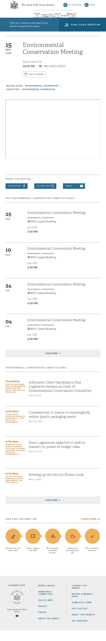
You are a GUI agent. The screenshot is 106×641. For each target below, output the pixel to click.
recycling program (15, 459)
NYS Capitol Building (43, 232)
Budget (42, 617)
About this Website (83, 625)
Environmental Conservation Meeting (56, 223)
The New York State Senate (38, 7)
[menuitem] (16, 18)
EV (17, 493)
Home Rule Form (82, 613)
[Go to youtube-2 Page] (17, 626)
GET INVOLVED (80, 631)
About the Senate (48, 629)
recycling (10, 431)
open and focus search (92, 18)
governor (10, 461)
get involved (75, 7)
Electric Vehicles (14, 487)
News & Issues (16, 19)
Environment (12, 433)
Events (65, 19)
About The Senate (81, 19)
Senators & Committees (32, 19)
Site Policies (79, 619)
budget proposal (14, 457)
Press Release (13, 391)
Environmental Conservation (41, 96)
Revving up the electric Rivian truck (56, 485)
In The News (12, 422)
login (92, 7)
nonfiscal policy (14, 455)
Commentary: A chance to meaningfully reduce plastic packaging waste (59, 425)
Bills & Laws (49, 19)
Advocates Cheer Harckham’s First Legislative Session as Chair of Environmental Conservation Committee (60, 397)
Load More (51, 364)
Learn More (89, 529)
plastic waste (12, 425)
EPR (22, 429)
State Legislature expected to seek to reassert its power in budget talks (57, 455)
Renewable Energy (15, 489)
